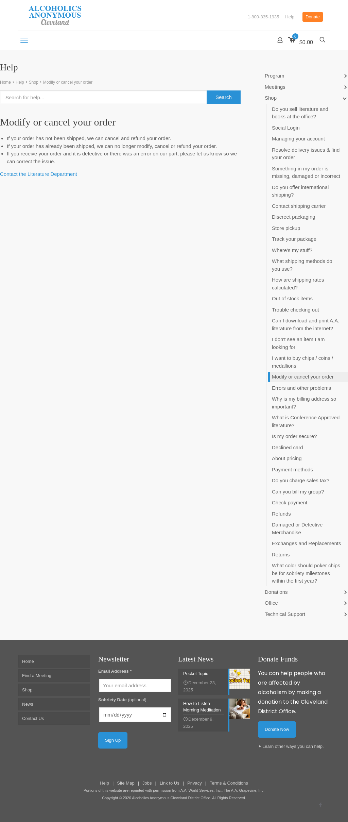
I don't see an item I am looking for (298, 343)
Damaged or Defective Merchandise (297, 528)
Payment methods (292, 469)
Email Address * (115, 671)
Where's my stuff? (292, 250)
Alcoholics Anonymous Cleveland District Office (171, 798)
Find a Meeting (36, 675)
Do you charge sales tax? (300, 480)
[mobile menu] (24, 40)
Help (289, 17)
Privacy (194, 783)
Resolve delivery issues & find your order (306, 154)
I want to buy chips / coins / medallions (302, 362)
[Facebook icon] (320, 805)
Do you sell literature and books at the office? (300, 113)
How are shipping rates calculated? (298, 283)
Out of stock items (292, 298)
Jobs (147, 783)
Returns (281, 554)
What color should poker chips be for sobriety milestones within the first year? (306, 573)
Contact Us (33, 718)
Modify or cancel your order (67, 82)
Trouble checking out (295, 310)
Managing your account (298, 138)
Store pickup (286, 228)
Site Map (125, 783)
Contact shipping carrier (299, 206)
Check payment (289, 502)
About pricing (287, 458)
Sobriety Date (122, 699)
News (27, 704)
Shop (33, 82)
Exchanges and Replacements (306, 543)
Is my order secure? (294, 436)
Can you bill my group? (298, 491)
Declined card (287, 447)
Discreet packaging (293, 217)
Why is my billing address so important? (304, 402)
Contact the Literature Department (38, 174)
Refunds (281, 514)
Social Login (286, 128)
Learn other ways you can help (292, 746)
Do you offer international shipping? (300, 191)
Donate (313, 17)
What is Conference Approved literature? (306, 421)
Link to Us (169, 783)
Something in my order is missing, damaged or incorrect (306, 172)
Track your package (294, 239)
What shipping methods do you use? (302, 265)
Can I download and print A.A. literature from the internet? (305, 324)
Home (5, 82)
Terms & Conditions (229, 783)
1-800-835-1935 (263, 17)
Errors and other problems (301, 388)
